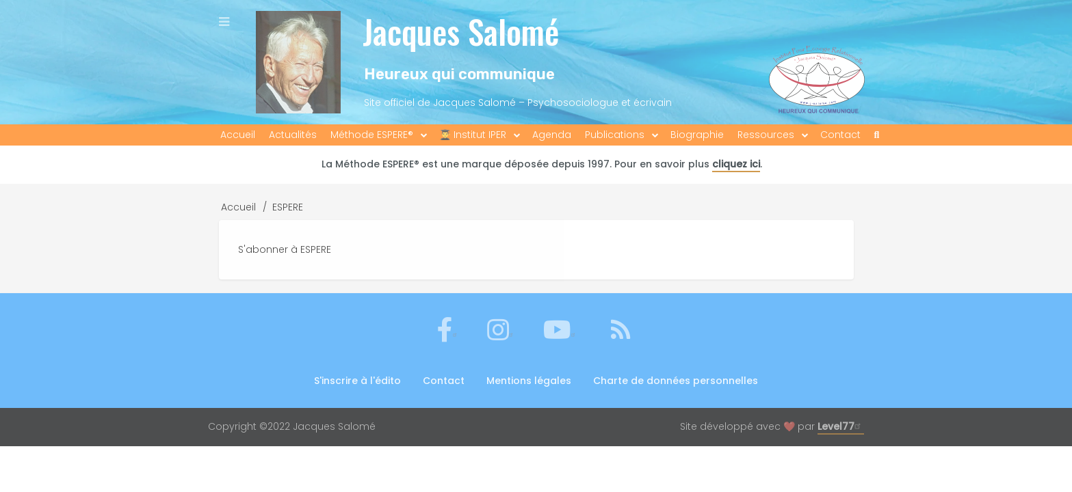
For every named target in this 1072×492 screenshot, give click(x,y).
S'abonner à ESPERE (284, 249)
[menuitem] (877, 135)
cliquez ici (736, 164)
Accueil (238, 207)
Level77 (841, 426)
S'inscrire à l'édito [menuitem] (357, 380)
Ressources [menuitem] (765, 134)
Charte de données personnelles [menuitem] (675, 380)
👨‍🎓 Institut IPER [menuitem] (472, 134)
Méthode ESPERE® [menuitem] (371, 134)
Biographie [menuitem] (697, 134)
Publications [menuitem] (614, 134)
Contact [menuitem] (840, 134)
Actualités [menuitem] (293, 134)
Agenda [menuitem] (551, 134)
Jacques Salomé (461, 31)
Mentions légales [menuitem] (528, 380)
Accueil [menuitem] (237, 134)
